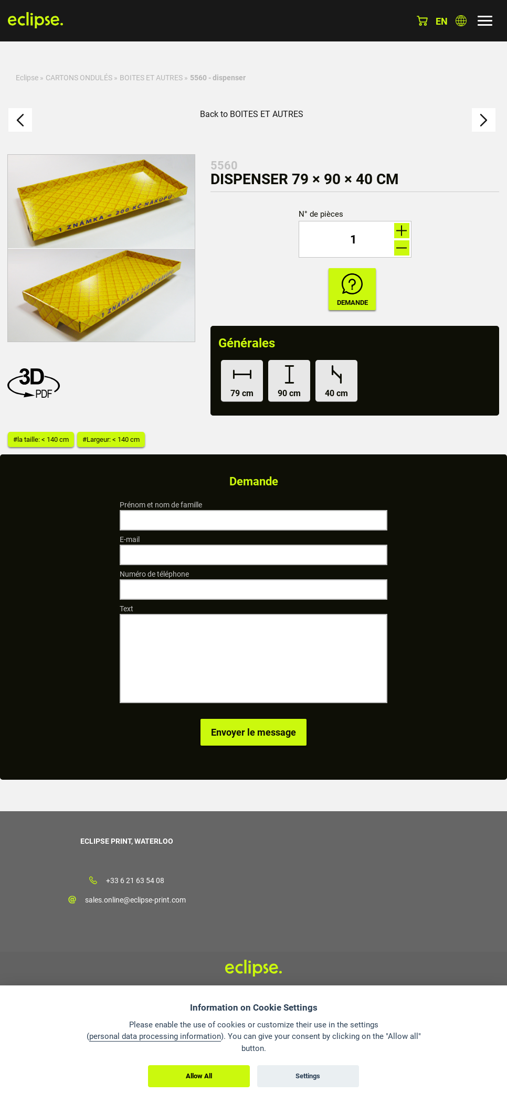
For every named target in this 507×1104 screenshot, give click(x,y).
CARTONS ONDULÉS (79, 77)
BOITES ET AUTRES (151, 77)
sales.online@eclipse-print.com (135, 900)
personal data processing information (155, 1036)
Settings (307, 1076)
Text (126, 608)
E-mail (130, 539)
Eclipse (27, 77)
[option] (101, 248)
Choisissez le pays (461, 20)
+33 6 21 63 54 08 (135, 880)
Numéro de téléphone (154, 574)
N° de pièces (321, 214)
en (442, 21)
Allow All (199, 1076)
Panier (422, 20)
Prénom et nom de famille (161, 504)
